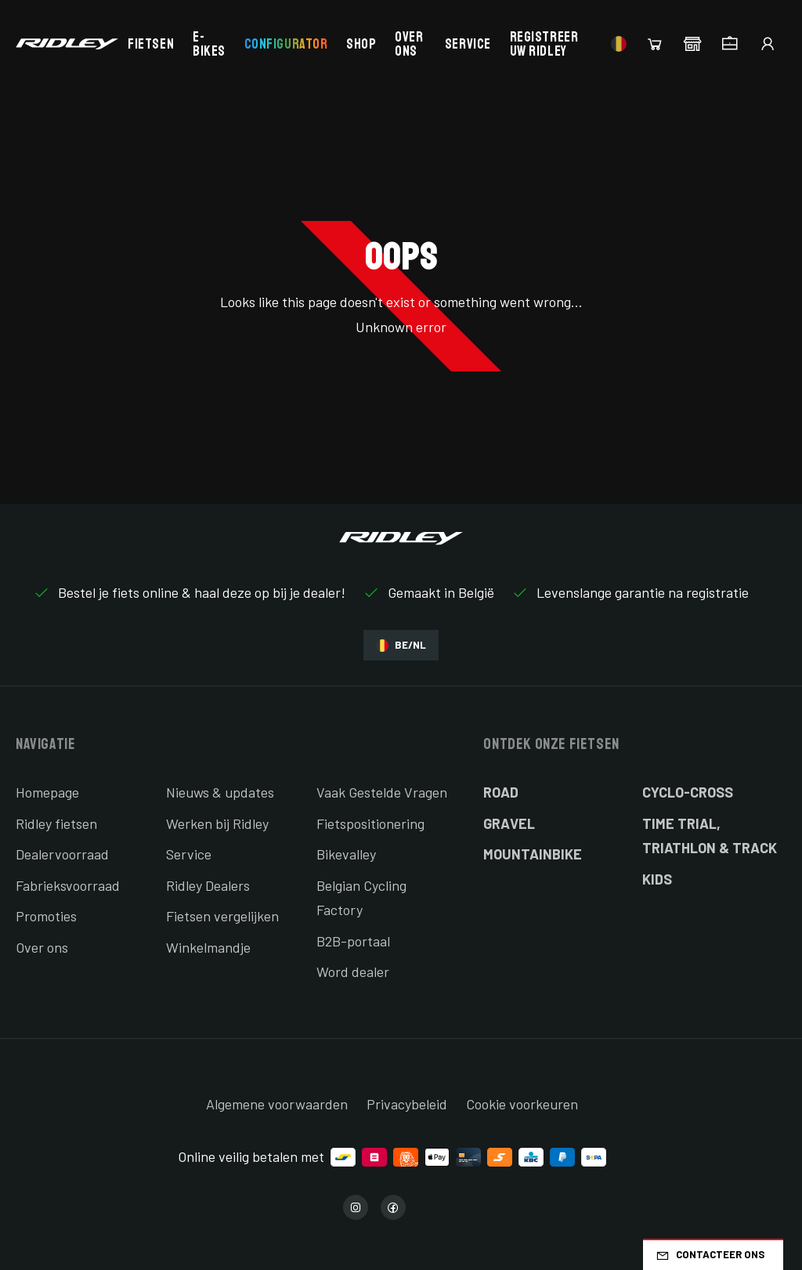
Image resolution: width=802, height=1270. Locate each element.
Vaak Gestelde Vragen (381, 792)
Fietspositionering (370, 823)
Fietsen (151, 43)
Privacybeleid (407, 1104)
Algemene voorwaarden (277, 1104)
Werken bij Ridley (217, 823)
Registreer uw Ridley (544, 44)
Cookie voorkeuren (522, 1104)
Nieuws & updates (220, 792)
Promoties (46, 915)
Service (468, 43)
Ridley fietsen (56, 823)
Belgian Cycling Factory (361, 898)
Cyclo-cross (687, 792)
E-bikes (209, 44)
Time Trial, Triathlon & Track (709, 836)
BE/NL (401, 645)
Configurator (285, 43)
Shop (361, 43)
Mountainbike (532, 854)
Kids (657, 879)
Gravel (509, 823)
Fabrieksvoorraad (68, 885)
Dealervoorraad (62, 854)
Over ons (409, 44)
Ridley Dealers (208, 885)
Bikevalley (346, 854)
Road (500, 792)
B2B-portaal (353, 941)
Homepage (47, 792)
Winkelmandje (208, 947)
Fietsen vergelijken (222, 915)
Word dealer (352, 971)
